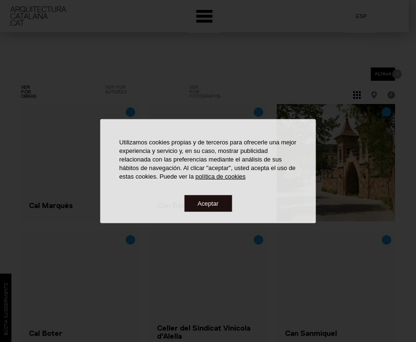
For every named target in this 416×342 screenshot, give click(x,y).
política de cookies (221, 176)
